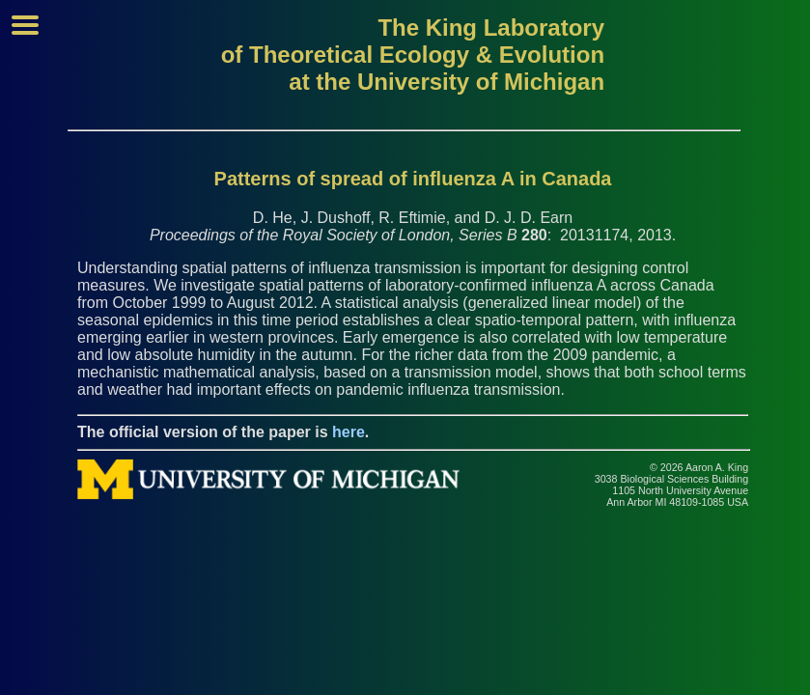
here (348, 432)
